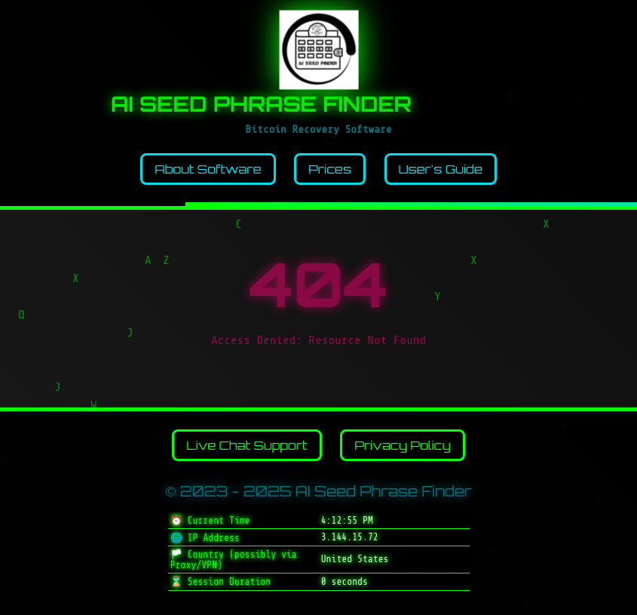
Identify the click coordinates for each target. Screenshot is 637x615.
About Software (208, 169)
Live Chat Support (246, 445)
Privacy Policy (402, 445)
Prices (329, 169)
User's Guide (440, 169)
